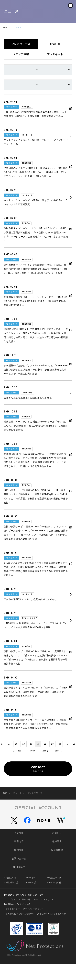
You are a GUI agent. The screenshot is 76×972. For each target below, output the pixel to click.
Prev (33, 751)
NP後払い (8, 878)
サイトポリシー (13, 909)
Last (57, 751)
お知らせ (57, 833)
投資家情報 (57, 850)
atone (28, 878)
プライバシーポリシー (43, 899)
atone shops (52, 882)
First (19, 751)
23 (52, 744)
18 (16, 744)
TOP (5, 793)
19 (23, 744)
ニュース (17, 793)
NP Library (19, 867)
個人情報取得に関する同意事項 (20, 914)
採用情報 (19, 850)
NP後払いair (52, 878)
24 (59, 744)
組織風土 (57, 841)
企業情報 (19, 833)
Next (44, 751)
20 (31, 744)
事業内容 (19, 841)
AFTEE (29, 882)
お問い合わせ (38, 768)
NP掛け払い (9, 882)
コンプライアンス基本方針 (18, 899)
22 (45, 744)
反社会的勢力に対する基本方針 (51, 914)
